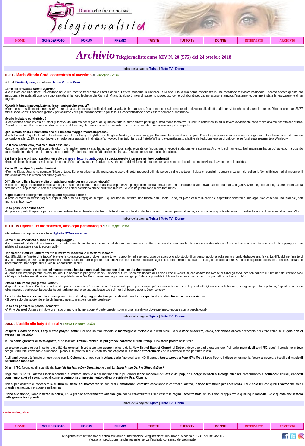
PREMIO (120, 40)
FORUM (87, 40)
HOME (20, 40)
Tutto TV (167, 68)
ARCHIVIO (287, 40)
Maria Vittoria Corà (66, 82)
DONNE (220, 40)
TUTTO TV (187, 40)
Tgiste (153, 68)
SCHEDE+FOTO (53, 40)
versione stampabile (16, 412)
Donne (179, 68)
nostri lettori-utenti (81, 158)
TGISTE (153, 40)
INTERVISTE (254, 40)
